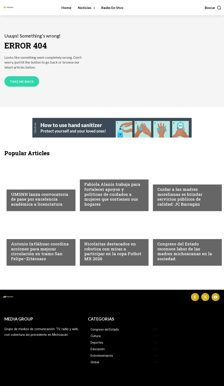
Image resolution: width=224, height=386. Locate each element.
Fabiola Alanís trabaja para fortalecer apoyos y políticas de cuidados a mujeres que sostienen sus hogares (112, 194)
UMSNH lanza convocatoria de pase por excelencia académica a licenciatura (39, 199)
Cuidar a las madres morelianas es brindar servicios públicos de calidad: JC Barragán (179, 196)
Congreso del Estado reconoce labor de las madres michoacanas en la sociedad (184, 251)
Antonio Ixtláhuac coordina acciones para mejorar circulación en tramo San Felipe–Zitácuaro (40, 251)
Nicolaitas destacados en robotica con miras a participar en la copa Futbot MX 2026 (112, 251)
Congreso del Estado (176, 235)
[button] (213, 7)
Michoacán (94, 175)
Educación (20, 185)
